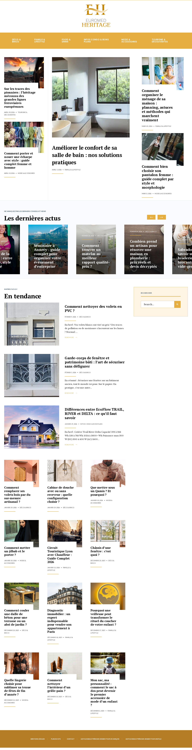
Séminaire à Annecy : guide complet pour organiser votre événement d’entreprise (47, 258)
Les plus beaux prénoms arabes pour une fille (143, 741)
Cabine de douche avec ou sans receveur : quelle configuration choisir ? (60, 497)
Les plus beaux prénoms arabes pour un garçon (100, 741)
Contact (70, 741)
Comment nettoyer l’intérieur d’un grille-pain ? (58, 687)
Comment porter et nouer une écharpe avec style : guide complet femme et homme (18, 162)
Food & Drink (66, 42)
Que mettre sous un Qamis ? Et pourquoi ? (103, 493)
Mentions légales (38, 741)
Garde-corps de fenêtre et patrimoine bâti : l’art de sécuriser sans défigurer (95, 363)
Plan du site (56, 741)
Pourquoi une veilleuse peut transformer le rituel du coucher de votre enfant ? (103, 619)
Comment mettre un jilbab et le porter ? (17, 553)
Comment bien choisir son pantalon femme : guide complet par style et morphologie (157, 179)
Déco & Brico (16, 42)
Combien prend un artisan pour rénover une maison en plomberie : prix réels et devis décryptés (143, 256)
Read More (71, 339)
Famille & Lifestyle (39, 42)
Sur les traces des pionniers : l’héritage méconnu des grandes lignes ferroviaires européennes (19, 100)
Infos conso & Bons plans (96, 42)
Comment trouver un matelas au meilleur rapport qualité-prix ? (96, 258)
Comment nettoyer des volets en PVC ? (93, 310)
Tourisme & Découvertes (160, 42)
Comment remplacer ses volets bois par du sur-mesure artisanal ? (17, 497)
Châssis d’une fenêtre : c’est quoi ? (101, 553)
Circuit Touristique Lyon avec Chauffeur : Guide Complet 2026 (60, 557)
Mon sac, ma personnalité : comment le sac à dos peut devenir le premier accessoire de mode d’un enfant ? (104, 694)
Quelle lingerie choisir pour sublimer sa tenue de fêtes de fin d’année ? (17, 689)
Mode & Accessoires (129, 42)
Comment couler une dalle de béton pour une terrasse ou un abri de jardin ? (16, 619)
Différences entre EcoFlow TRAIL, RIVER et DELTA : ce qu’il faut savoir (94, 415)
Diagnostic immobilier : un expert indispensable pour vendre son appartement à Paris (59, 623)
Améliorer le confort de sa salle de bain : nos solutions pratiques (90, 155)
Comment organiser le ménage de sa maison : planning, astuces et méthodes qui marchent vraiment (157, 107)
